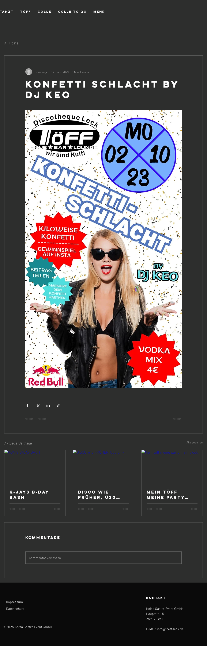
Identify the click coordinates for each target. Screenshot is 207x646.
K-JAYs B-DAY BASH (29, 494)
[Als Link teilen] (58, 405)
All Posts (11, 42)
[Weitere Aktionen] (179, 71)
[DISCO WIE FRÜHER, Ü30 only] (103, 467)
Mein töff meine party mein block (166, 494)
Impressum (14, 602)
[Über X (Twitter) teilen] (38, 405)
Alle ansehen (195, 442)
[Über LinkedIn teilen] (48, 405)
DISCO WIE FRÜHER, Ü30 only (97, 494)
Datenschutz (15, 609)
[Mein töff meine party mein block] (172, 467)
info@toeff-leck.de (170, 629)
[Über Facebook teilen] (27, 405)
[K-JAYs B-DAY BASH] (34, 467)
